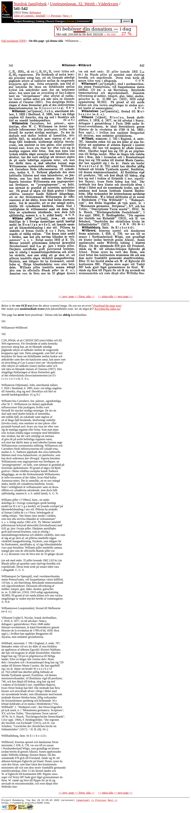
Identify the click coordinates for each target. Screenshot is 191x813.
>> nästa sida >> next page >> (115, 296)
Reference (35, 12)
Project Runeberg (24, 21)
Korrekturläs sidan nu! (108, 308)
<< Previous (54, 15)
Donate (71, 21)
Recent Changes (55, 21)
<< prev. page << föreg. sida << (77, 296)
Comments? (83, 21)
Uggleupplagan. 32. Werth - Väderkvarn (84, 3)
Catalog (40, 21)
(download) (83, 800)
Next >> (67, 15)
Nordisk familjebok (30, 3)
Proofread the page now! (107, 305)
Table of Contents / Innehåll (29, 15)
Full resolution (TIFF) (13, 40)
